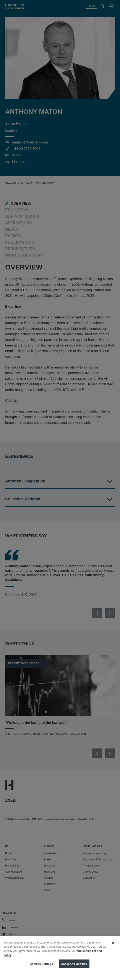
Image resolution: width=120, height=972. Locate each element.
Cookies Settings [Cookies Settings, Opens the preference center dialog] (41, 966)
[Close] (113, 946)
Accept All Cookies (74, 966)
